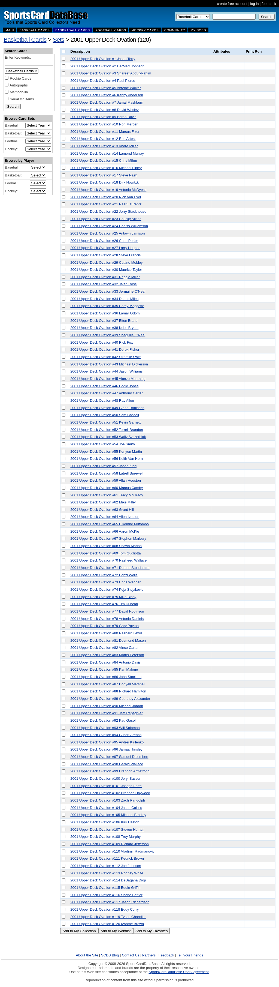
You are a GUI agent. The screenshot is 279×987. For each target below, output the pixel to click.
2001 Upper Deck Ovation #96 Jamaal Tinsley (106, 749)
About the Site (87, 955)
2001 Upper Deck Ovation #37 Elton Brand (103, 321)
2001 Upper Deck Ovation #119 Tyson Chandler (108, 917)
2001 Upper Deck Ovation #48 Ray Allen (102, 400)
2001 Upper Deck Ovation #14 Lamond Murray (107, 153)
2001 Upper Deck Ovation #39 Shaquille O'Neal (107, 335)
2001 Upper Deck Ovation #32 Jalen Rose (103, 284)
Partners (149, 955)
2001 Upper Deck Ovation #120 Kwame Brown (107, 924)
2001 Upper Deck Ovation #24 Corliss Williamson (109, 226)
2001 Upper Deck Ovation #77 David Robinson (107, 611)
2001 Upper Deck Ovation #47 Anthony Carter (106, 393)
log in (254, 4)
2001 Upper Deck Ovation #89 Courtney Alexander (110, 699)
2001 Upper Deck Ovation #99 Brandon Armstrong (110, 771)
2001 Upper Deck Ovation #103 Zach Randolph (107, 800)
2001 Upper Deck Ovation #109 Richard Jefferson (109, 844)
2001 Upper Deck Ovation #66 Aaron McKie (104, 531)
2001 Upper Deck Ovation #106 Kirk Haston (104, 822)
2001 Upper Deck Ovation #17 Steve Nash (103, 175)
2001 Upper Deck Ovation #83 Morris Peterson (107, 655)
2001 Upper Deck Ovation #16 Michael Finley (106, 168)
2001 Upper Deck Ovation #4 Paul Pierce (102, 81)
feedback (269, 4)
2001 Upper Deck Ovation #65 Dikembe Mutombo (109, 524)
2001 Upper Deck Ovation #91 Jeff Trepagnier (106, 713)
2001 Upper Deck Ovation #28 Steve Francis (105, 255)
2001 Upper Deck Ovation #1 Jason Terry (102, 59)
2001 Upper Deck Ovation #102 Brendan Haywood (110, 793)
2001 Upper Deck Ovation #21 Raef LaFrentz (105, 204)
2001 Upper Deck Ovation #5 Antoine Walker (105, 88)
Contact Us (130, 955)
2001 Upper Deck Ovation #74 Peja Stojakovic (106, 589)
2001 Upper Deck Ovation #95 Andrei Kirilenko (107, 742)
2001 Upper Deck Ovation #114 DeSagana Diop (108, 880)
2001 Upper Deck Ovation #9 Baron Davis (103, 117)
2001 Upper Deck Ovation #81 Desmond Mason (108, 640)
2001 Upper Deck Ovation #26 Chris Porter (104, 241)
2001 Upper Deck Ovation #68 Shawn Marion (106, 546)
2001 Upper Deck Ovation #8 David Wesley (104, 110)
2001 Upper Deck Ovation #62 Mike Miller (103, 502)
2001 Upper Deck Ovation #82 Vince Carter (104, 648)
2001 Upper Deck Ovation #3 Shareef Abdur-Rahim (110, 73)
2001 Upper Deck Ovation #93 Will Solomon (105, 728)
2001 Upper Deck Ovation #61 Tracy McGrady (106, 495)
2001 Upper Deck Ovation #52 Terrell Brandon (106, 430)
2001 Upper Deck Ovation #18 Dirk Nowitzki (105, 182)
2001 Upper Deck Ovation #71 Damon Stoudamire (110, 568)
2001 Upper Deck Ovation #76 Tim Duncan (104, 604)
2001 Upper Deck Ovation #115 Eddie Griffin (105, 888)
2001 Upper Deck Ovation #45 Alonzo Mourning (107, 379)
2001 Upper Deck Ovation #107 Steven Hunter (107, 829)
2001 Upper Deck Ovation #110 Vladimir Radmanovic (112, 851)
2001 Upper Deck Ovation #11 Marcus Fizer (105, 132)
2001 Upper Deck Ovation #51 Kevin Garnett (105, 422)
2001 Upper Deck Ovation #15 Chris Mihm (103, 160)
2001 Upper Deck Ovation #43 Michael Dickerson (109, 364)
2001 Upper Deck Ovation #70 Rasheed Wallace (108, 560)
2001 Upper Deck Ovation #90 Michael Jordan (106, 706)
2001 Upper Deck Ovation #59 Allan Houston (105, 480)
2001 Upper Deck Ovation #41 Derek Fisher (104, 349)
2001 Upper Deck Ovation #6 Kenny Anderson (106, 95)
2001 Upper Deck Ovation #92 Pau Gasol (102, 720)
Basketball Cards (25, 39)
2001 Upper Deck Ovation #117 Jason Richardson (109, 902)
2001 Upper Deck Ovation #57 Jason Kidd (103, 466)
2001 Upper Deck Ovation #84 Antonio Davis (105, 662)
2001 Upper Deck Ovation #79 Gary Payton (104, 626)
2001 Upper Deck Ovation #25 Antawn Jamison (107, 233)
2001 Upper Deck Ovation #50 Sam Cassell (104, 415)
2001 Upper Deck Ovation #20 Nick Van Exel (105, 197)
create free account (232, 4)
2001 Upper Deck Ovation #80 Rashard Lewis (106, 633)
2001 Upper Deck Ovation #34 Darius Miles (104, 299)
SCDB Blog (110, 955)
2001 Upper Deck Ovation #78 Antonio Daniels (107, 619)
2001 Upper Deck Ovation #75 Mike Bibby (103, 597)
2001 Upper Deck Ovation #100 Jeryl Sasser (105, 778)
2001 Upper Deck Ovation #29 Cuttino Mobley (106, 262)
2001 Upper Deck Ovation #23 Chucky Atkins (105, 219)
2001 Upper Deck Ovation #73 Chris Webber (105, 582)
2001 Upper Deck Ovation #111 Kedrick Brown (107, 858)
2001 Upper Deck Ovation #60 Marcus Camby (106, 488)
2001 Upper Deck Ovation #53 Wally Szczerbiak (108, 437)
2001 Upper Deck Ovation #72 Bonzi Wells (103, 575)
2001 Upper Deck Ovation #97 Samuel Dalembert (109, 757)
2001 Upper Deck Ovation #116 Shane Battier (106, 895)
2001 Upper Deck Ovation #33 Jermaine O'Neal (107, 291)
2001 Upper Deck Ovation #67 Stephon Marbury (108, 538)
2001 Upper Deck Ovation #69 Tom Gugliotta (105, 553)
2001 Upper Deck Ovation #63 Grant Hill (102, 510)
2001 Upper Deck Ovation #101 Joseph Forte (106, 786)
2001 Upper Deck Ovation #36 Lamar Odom (105, 313)
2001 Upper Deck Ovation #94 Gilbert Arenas (105, 735)
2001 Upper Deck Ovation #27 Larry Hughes (105, 248)
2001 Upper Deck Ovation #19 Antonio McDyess (108, 190)
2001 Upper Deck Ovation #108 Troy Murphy (105, 837)
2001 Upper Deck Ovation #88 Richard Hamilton (108, 691)
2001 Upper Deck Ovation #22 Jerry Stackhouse (108, 211)
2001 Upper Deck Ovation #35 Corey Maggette (107, 306)
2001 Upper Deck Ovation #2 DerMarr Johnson (107, 66)
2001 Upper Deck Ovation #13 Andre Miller (104, 146)
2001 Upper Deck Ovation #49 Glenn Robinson (107, 408)
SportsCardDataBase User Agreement (178, 972)
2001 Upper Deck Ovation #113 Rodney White (106, 873)
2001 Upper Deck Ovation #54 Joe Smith (102, 444)
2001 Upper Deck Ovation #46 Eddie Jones (104, 386)
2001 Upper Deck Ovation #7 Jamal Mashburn (106, 102)
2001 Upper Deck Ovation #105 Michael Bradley (108, 815)
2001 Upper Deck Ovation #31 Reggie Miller (105, 277)
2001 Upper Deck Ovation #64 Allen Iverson (104, 517)
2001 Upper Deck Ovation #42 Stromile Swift (105, 357)
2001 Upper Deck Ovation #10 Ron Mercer (103, 124)
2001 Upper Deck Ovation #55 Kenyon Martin (106, 451)
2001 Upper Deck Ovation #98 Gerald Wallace (106, 764)
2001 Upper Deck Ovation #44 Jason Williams (106, 371)
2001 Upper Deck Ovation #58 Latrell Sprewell (106, 473)
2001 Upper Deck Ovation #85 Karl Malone (104, 669)
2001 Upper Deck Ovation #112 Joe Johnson (105, 866)
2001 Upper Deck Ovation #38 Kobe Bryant (104, 328)
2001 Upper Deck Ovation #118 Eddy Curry (104, 909)
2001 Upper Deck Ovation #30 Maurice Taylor (106, 270)
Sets (58, 39)
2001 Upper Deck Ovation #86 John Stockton (105, 677)
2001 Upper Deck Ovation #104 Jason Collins (106, 808)
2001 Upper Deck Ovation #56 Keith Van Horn (106, 459)
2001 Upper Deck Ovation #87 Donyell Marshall (107, 684)
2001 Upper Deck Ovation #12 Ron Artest (102, 139)
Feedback (166, 955)
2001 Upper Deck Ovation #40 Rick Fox (101, 342)
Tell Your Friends (190, 955)
